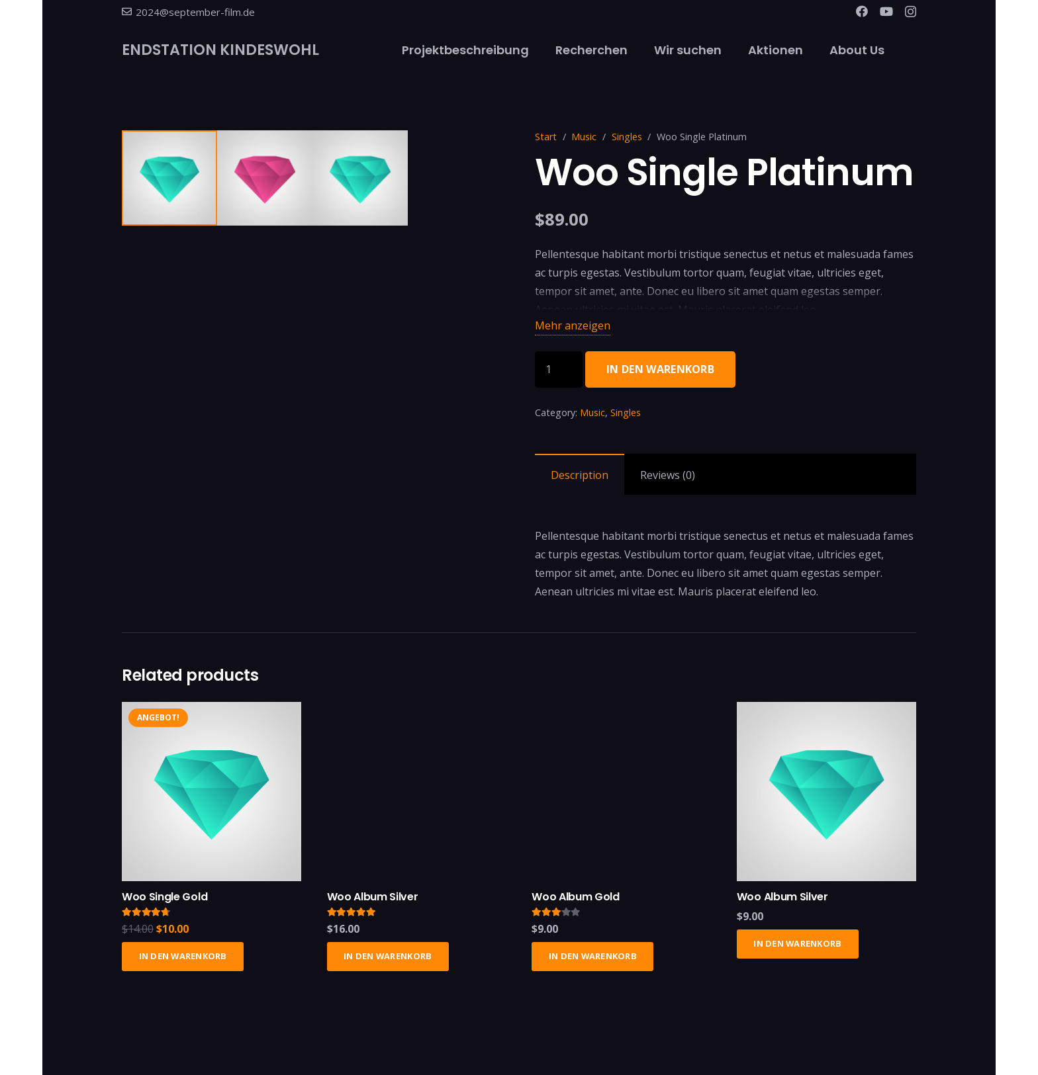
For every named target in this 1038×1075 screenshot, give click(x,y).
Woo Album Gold (576, 903)
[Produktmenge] (559, 369)
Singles (627, 136)
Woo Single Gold (164, 903)
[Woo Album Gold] (621, 717)
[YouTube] (886, 11)
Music (583, 136)
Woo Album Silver (372, 903)
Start (546, 136)
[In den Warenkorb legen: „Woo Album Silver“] (388, 963)
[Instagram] (910, 12)
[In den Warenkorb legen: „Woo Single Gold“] (183, 963)
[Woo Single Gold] (211, 717)
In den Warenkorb (660, 369)
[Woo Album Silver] (416, 717)
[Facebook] (862, 11)
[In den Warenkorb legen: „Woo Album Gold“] (592, 963)
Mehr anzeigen (572, 325)
